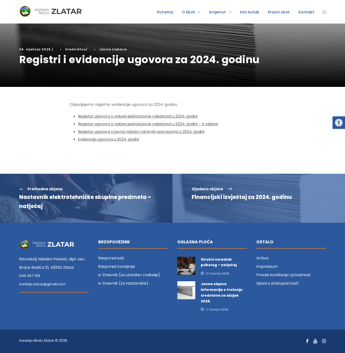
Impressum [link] (267, 266)
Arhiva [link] (262, 258)
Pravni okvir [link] (279, 12)
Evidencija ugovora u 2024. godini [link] (108, 139)
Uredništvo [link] (75, 49)
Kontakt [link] (306, 12)
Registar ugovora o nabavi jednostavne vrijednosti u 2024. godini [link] (137, 116)
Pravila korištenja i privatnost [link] (283, 275)
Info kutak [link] (249, 12)
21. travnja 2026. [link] (218, 273)
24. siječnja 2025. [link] (35, 49)
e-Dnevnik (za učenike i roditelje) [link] (129, 275)
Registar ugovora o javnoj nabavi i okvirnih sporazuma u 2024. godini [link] (141, 131)
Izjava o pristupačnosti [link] (277, 283)
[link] (339, 122)
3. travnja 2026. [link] (217, 309)
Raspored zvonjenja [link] (116, 266)
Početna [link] (165, 12)
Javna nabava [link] (113, 49)
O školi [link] (188, 12)
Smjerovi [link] (217, 12)
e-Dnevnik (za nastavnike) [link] (123, 283)
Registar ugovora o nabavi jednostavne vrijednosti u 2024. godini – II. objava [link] (148, 124)
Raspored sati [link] (111, 258)
